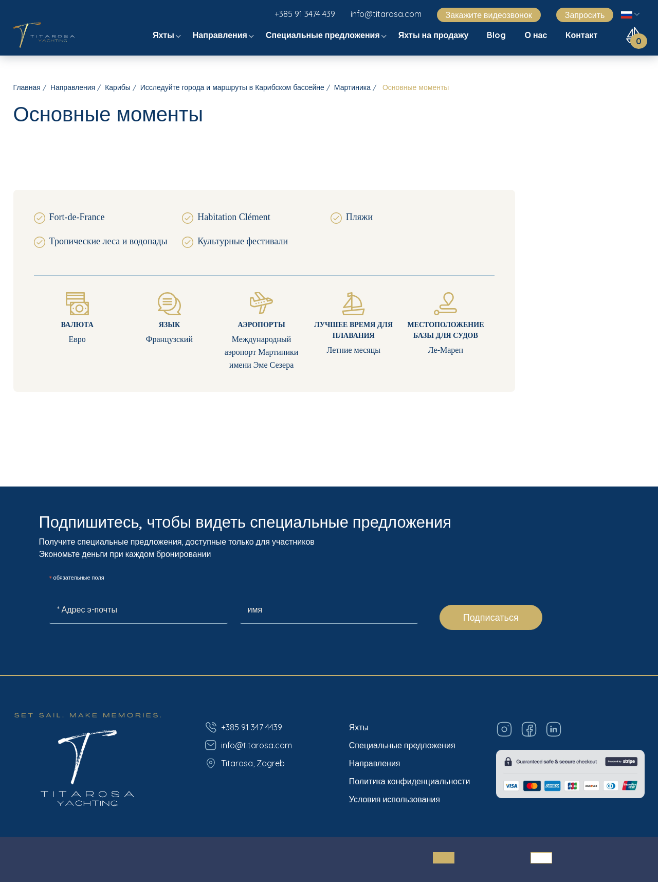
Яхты (164, 35)
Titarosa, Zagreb (245, 763)
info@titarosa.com (386, 14)
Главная (27, 87)
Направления (221, 35)
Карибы (118, 87)
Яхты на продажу (434, 35)
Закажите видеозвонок (489, 15)
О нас (536, 35)
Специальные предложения (324, 35)
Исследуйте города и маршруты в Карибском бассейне (232, 87)
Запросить (585, 15)
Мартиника (352, 87)
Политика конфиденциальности (409, 781)
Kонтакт (582, 35)
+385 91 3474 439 (305, 14)
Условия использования (394, 799)
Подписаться (491, 617)
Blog (497, 35)
